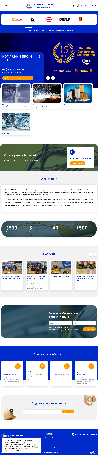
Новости (43, 30)
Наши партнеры (60, 30)
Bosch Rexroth (7, 133)
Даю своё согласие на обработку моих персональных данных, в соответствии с (63, 329)
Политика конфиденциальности (49, 452)
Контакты (70, 30)
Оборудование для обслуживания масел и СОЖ (14, 106)
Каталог (36, 30)
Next (92, 19)
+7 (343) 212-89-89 (89, 5)
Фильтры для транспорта (70, 106)
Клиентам (51, 30)
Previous (6, 19)
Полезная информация (49, 447)
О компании (28, 30)
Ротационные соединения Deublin (40, 106)
